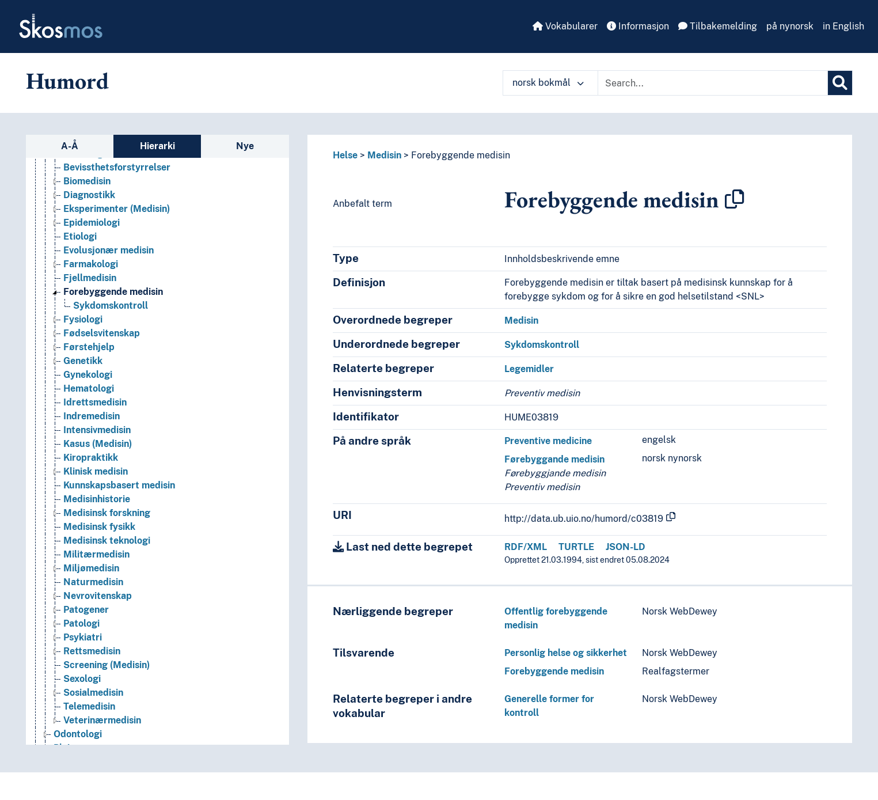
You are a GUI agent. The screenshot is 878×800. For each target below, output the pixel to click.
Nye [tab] (245, 146)
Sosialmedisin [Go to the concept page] (93, 692)
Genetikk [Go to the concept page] (82, 360)
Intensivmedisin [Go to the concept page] (97, 429)
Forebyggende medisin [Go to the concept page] (113, 291)
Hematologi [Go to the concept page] (88, 388)
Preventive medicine (548, 440)
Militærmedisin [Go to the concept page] (96, 554)
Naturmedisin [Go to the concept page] (93, 582)
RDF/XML (525, 546)
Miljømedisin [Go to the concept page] (91, 568)
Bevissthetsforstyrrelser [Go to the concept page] (116, 167)
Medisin (384, 155)
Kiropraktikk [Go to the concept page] (90, 457)
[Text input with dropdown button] (713, 83)
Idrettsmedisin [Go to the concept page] (95, 402)
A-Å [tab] (69, 146)
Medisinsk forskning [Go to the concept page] (106, 512)
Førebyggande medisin (554, 459)
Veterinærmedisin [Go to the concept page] (102, 720)
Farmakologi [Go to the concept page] (90, 264)
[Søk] (840, 83)
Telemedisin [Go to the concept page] (89, 706)
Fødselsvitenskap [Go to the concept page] (101, 333)
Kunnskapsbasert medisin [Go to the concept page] (119, 485)
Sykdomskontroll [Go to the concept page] (110, 305)
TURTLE (576, 546)
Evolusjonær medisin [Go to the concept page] (108, 250)
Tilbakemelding (717, 26)
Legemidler (529, 368)
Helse (345, 155)
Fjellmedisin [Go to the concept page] (89, 277)
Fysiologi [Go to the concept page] (82, 319)
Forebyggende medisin (460, 155)
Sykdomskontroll (541, 344)
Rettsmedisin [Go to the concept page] (91, 651)
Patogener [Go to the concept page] (86, 609)
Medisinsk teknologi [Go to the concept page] (106, 540)
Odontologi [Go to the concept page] (78, 734)
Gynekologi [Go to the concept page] (87, 374)
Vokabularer (565, 26)
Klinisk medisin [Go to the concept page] (95, 471)
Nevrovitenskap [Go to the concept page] (97, 595)
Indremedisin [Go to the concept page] (91, 416)
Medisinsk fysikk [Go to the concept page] (99, 526)
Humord (67, 81)
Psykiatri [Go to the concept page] (82, 637)
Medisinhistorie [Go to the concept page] (96, 499)
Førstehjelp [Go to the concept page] (89, 347)
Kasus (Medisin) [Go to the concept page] (97, 443)
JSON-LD (625, 546)
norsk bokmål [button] (548, 82)
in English (843, 26)
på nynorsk (790, 26)
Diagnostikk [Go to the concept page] (89, 194)
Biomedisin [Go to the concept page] (87, 181)
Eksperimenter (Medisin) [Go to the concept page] (116, 208)
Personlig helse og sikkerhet (565, 652)
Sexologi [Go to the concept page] (82, 678)
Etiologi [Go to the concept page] (80, 236)
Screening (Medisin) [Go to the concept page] (106, 664)
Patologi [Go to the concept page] (81, 623)
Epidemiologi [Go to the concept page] (91, 222)
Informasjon (638, 26)
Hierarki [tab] (157, 146)
